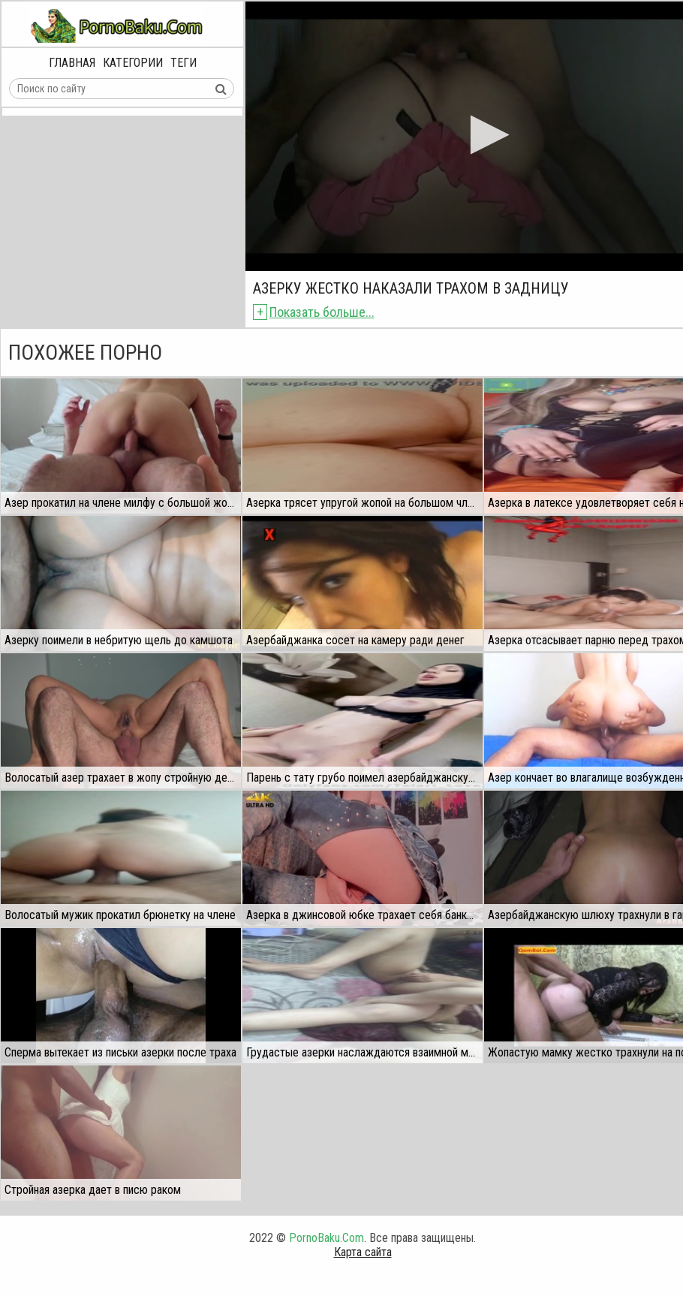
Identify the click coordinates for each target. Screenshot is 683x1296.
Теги (183, 63)
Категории (133, 63)
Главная (72, 63)
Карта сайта (363, 1252)
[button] (485, 135)
